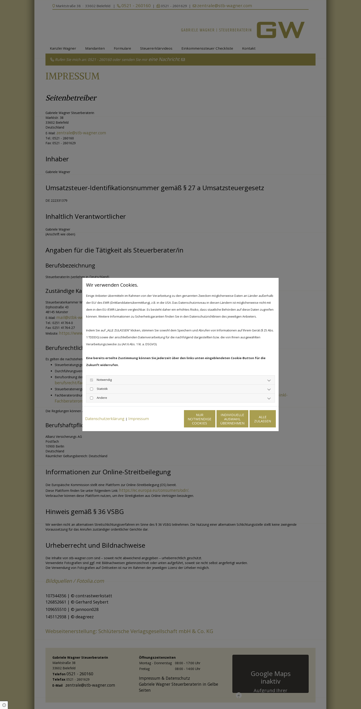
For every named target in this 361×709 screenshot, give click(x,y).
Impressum (138, 409)
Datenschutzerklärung (104, 409)
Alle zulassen (254, 422)
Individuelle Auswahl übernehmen (211, 422)
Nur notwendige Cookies (167, 422)
